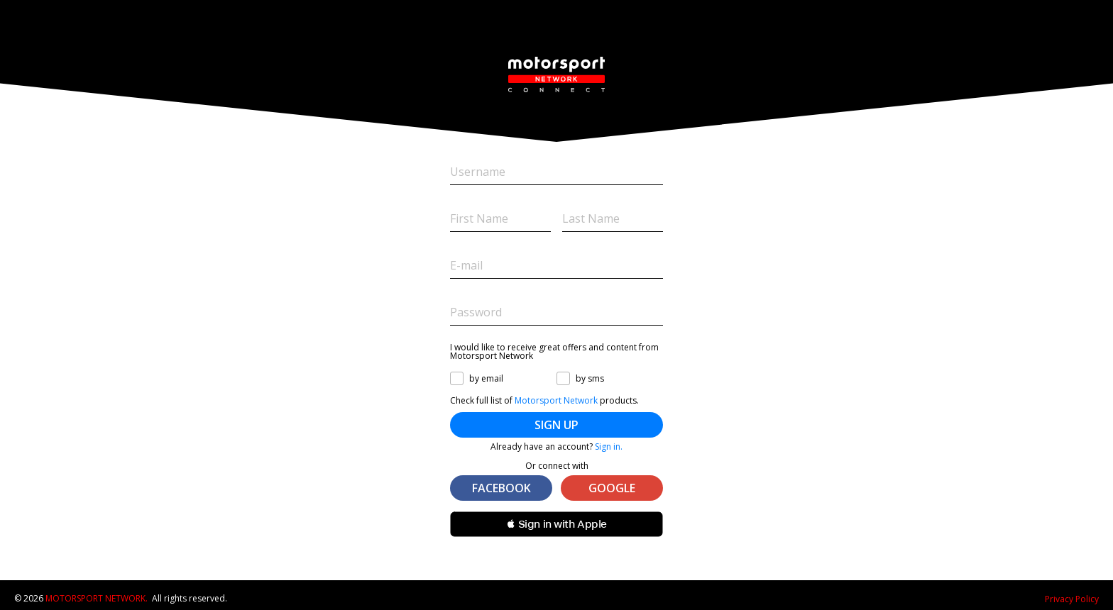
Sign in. (609, 446)
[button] (556, 524)
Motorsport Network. (96, 598)
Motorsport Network (556, 400)
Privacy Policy (1072, 599)
